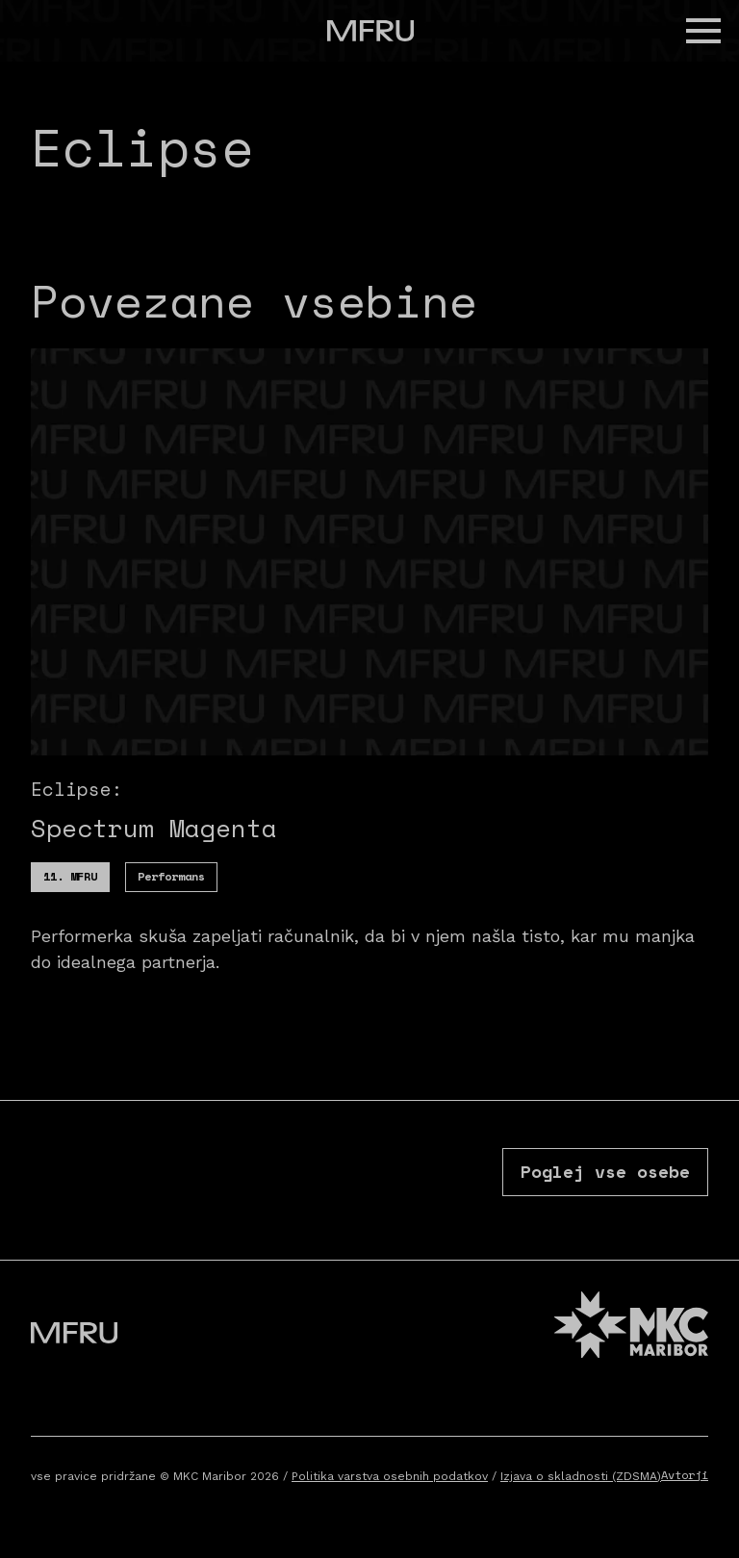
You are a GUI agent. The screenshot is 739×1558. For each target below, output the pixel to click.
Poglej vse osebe (605, 1171)
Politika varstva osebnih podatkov (390, 1476)
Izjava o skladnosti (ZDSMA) (580, 1476)
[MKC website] (631, 1327)
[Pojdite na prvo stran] (370, 30)
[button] (703, 30)
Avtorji (684, 1475)
